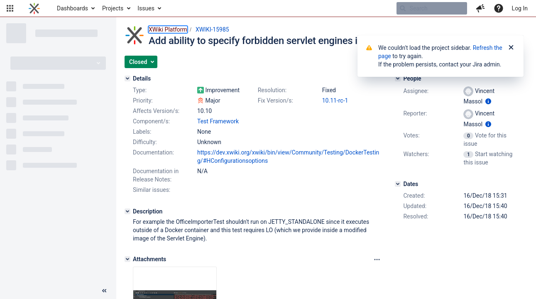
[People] (398, 78)
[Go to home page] (34, 8)
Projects (112, 8)
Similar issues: (151, 189)
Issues (145, 8)
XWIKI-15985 (212, 29)
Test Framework (218, 121)
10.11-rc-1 (335, 100)
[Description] (127, 211)
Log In (520, 8)
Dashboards (72, 8)
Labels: (142, 131)
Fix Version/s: (275, 100)
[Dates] (398, 184)
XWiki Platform (168, 29)
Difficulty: (145, 142)
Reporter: (415, 113)
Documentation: (153, 152)
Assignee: (415, 91)
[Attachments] (127, 259)
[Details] (127, 78)
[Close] (511, 48)
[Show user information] (488, 101)
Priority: (143, 100)
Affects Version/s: (156, 111)
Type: (140, 90)
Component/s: (151, 121)
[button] (10, 8)
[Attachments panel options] (377, 260)
